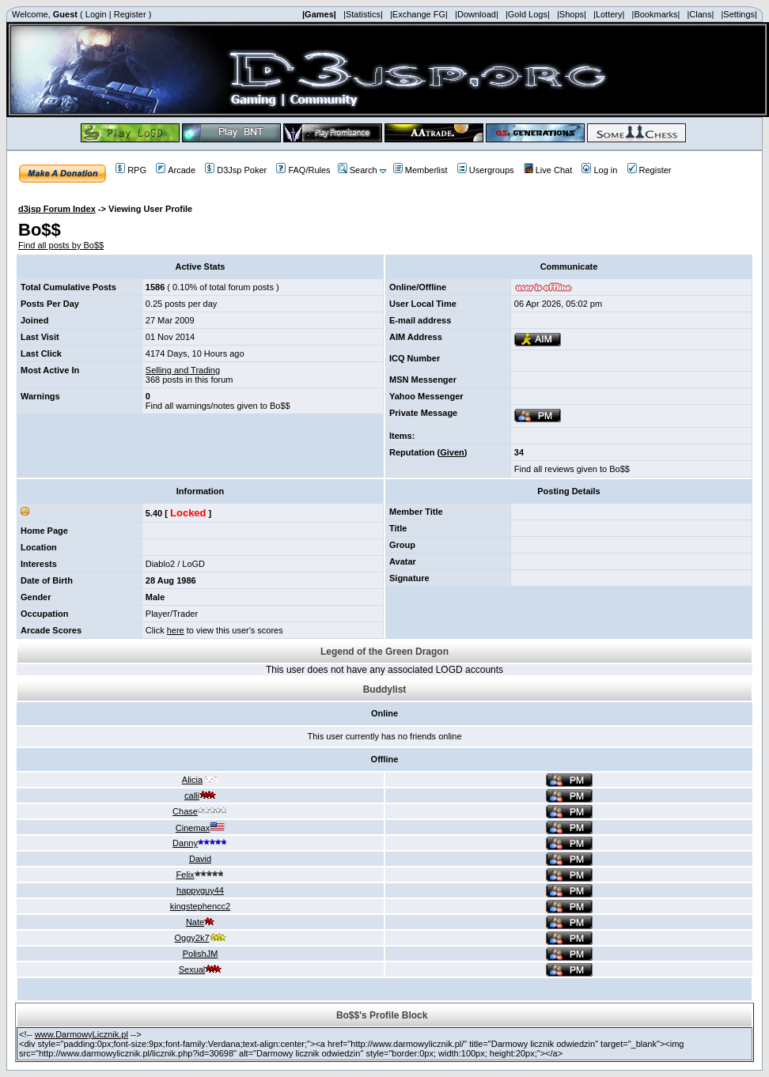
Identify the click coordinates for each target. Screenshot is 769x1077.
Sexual (200, 969)
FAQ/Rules (303, 170)
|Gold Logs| (528, 14)
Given (452, 452)
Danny (200, 843)
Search (357, 170)
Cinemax (200, 828)
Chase (200, 811)
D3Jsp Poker (236, 170)
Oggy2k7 (199, 938)
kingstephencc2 (200, 906)
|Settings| (738, 14)
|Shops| (571, 14)
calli (200, 795)
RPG (131, 170)
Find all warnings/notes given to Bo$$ (218, 405)
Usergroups (485, 170)
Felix (200, 874)
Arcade (175, 170)
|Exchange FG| (419, 14)
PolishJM (200, 953)
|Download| (476, 14)
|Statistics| (363, 14)
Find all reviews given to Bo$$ (572, 469)
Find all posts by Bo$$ (61, 245)
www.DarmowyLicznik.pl (81, 1034)
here (175, 630)
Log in (599, 170)
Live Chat (548, 170)
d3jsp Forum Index (57, 209)
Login (96, 14)
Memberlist (420, 170)
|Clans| (700, 14)
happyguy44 (200, 890)
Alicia (200, 779)
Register (130, 14)
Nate (200, 922)
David (200, 858)
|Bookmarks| (656, 14)
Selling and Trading (183, 370)
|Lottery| (608, 14)
